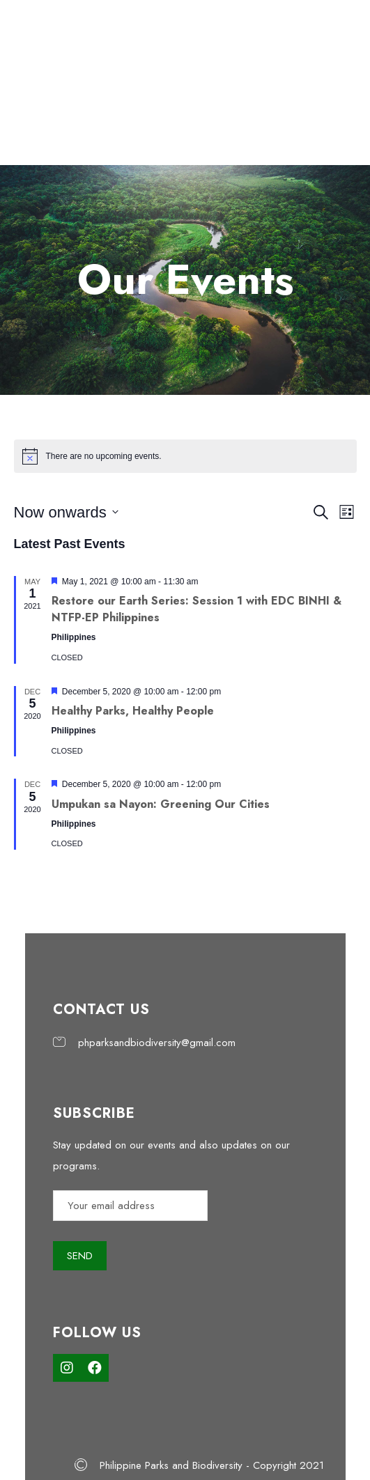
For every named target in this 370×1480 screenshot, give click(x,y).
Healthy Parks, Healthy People (133, 711)
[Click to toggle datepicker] (66, 512)
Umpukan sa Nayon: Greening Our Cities (161, 804)
